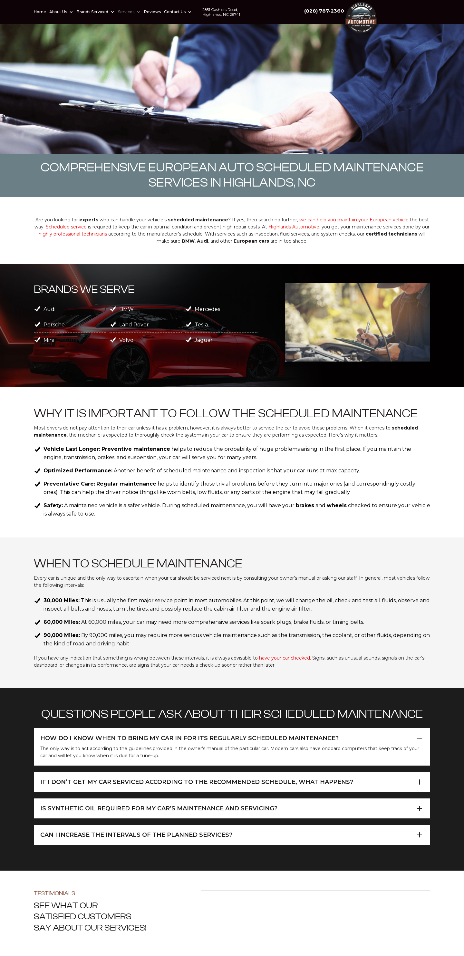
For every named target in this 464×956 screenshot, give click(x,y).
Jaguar (204, 340)
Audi (49, 309)
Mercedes (207, 309)
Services (126, 12)
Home (40, 12)
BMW (126, 309)
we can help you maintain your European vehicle (354, 220)
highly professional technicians (73, 234)
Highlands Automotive (293, 227)
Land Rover (134, 325)
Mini (49, 340)
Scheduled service (66, 227)
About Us (58, 12)
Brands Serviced (92, 12)
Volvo (126, 340)
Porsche (54, 325)
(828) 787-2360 (410, 11)
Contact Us (175, 12)
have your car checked (284, 658)
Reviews (152, 12)
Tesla (201, 325)
